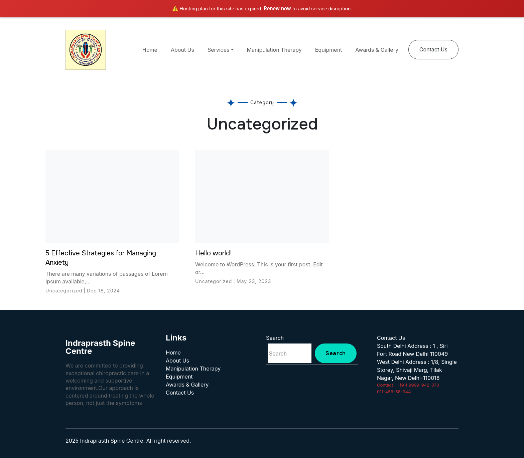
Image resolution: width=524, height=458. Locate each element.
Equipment (328, 49)
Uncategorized (63, 290)
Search (275, 337)
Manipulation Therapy (274, 49)
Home (149, 49)
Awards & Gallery (376, 49)
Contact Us (433, 49)
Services (219, 49)
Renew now (277, 8)
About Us (182, 49)
